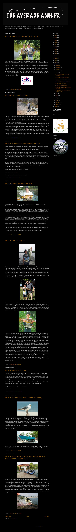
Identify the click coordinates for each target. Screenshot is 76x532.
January (57, 104)
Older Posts (46, 516)
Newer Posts (8, 516)
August (57, 72)
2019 (56, 47)
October (57, 69)
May (57, 97)
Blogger (40, 526)
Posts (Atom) (13, 518)
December (58, 65)
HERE (16, 172)
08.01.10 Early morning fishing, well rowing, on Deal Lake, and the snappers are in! (25, 458)
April (57, 98)
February (58, 102)
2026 (56, 35)
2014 (56, 56)
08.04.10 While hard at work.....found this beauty (23, 398)
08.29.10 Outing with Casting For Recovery (21, 36)
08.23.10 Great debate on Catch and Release (22, 144)
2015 (56, 55)
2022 (56, 42)
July (57, 93)
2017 (56, 51)
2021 (56, 44)
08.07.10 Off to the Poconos (16, 370)
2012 (56, 60)
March (57, 100)
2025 (56, 37)
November (58, 67)
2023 (56, 40)
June (57, 95)
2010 (56, 64)
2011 (56, 62)
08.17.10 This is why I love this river (18, 184)
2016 (56, 53)
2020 (56, 46)
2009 (56, 106)
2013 (56, 58)
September (58, 71)
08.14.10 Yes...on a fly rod (15, 241)
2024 (56, 39)
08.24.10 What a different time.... (17, 95)
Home (27, 516)
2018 (56, 49)
